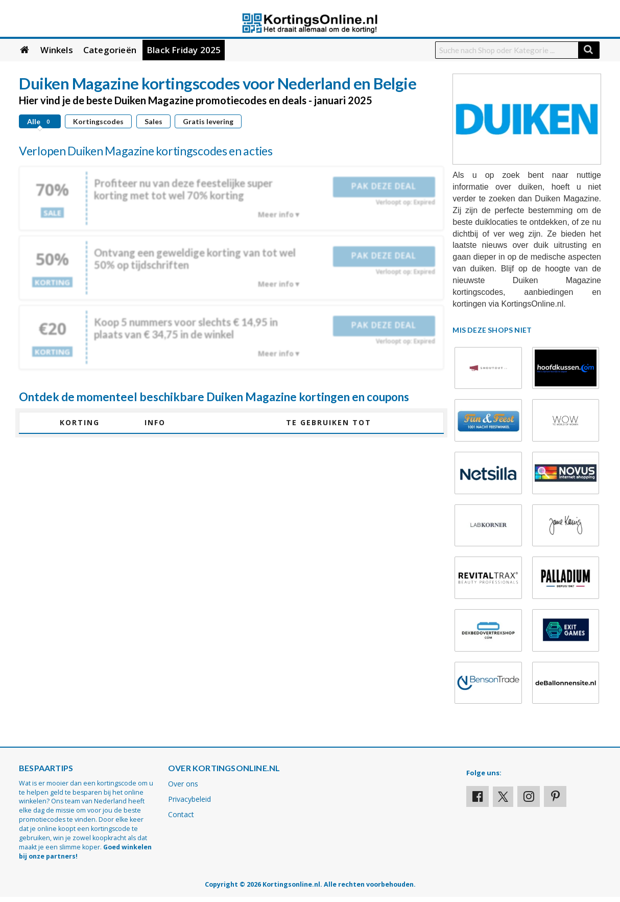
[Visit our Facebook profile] (477, 796)
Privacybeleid (189, 799)
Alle (40, 121)
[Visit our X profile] (503, 797)
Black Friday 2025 (184, 50)
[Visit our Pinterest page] (555, 796)
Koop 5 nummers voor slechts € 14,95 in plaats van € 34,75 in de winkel (186, 328)
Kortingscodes (98, 121)
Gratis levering (208, 121)
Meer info (276, 214)
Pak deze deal (383, 186)
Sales (153, 121)
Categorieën (109, 50)
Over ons (183, 784)
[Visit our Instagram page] (528, 796)
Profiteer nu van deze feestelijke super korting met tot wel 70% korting (183, 189)
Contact (181, 814)
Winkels (56, 50)
